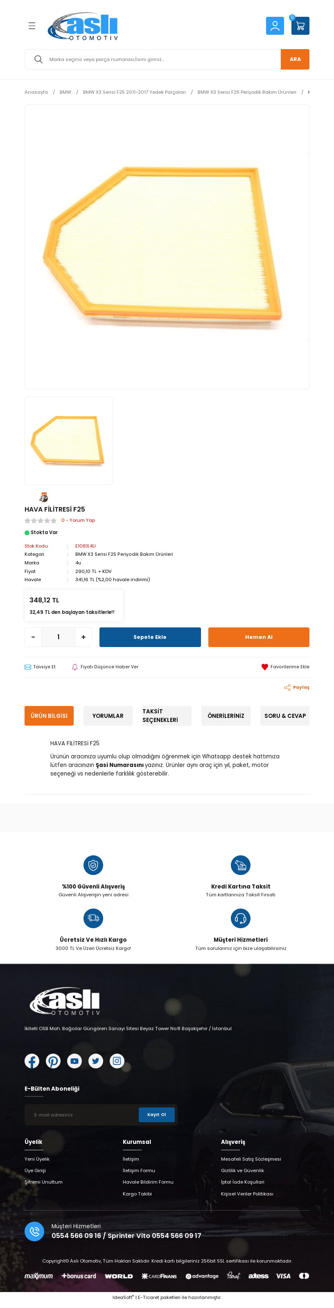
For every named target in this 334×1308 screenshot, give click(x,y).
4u (78, 562)
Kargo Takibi (137, 1198)
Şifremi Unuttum (44, 1187)
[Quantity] (58, 636)
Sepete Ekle (150, 636)
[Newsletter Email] (101, 1119)
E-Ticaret (148, 1302)
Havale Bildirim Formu (148, 1187)
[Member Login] (275, 25)
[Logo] (150, 26)
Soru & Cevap (285, 715)
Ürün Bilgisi (49, 715)
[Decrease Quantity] (33, 636)
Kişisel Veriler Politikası (247, 1198)
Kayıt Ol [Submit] (156, 1119)
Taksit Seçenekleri (160, 715)
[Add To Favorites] (285, 666)
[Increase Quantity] (83, 636)
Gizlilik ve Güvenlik (242, 1175)
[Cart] (300, 26)
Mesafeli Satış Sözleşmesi (251, 1163)
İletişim (131, 1163)
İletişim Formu (139, 1175)
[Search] (167, 59)
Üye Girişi (35, 1175)
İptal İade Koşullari (242, 1187)
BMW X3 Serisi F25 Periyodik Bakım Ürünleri (124, 554)
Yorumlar (108, 715)
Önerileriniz (226, 715)
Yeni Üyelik (37, 1163)
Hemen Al (259, 636)
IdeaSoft (123, 1302)
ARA (292, 59)
